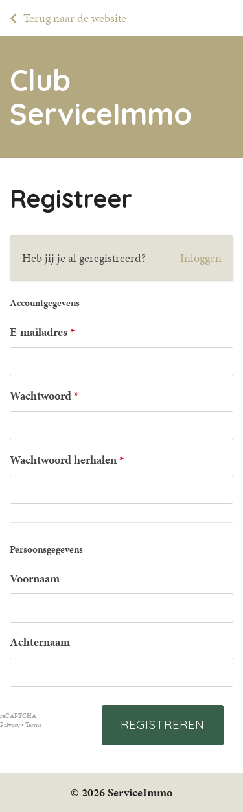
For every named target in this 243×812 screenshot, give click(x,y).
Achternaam (40, 642)
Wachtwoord (40, 395)
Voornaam (35, 578)
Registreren (163, 724)
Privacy (10, 725)
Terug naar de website (74, 18)
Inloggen (201, 258)
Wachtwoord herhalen (63, 459)
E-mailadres (38, 332)
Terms (33, 725)
